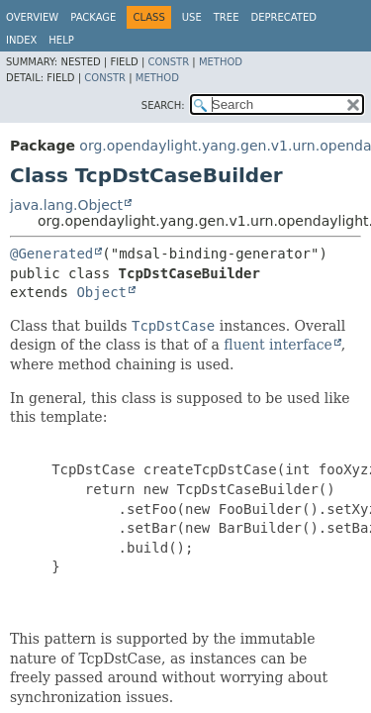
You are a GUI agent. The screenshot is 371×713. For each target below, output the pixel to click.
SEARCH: (163, 105)
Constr (168, 61)
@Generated (51, 253)
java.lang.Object (66, 205)
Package (93, 17)
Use (192, 17)
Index (21, 40)
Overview (32, 17)
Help (60, 40)
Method (220, 61)
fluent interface (277, 345)
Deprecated (283, 17)
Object (101, 292)
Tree (226, 17)
